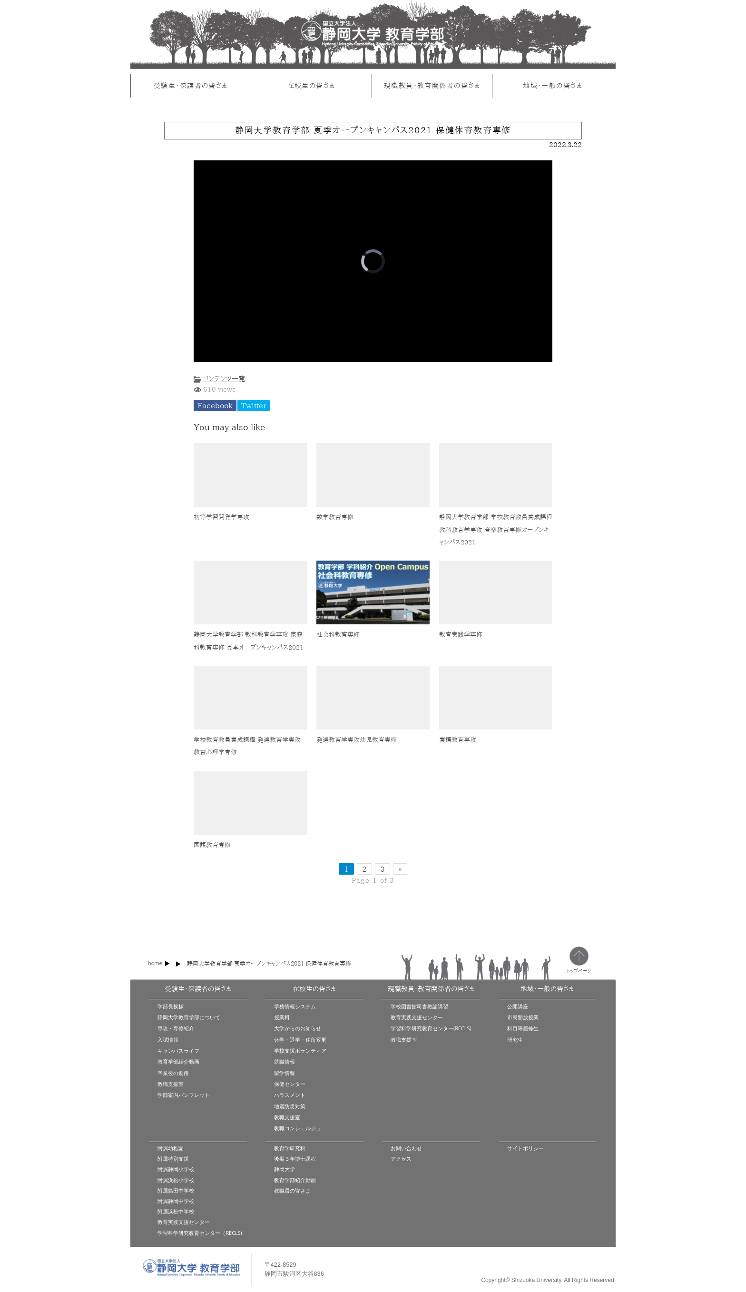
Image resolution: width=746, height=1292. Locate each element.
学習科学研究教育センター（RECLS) (199, 1232)
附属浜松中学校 (175, 1211)
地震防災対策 (289, 1106)
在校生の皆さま (311, 85)
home (155, 963)
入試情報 (167, 1039)
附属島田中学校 (175, 1190)
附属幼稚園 (170, 1148)
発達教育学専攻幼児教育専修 (356, 740)
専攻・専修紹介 (175, 1028)
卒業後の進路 (173, 1072)
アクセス (401, 1158)
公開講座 (517, 1006)
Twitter (253, 405)
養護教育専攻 (457, 740)
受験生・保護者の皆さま (191, 85)
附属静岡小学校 (175, 1169)
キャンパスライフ (178, 1050)
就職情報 (284, 1061)
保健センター (289, 1083)
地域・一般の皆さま (552, 85)
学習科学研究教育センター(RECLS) (431, 1028)
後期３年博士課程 (295, 1158)
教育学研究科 (289, 1148)
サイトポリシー (525, 1148)
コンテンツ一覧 (224, 378)
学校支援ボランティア (300, 1050)
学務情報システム (295, 1006)
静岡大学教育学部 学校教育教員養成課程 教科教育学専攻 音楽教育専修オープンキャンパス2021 (495, 529)
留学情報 (284, 1072)
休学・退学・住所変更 (300, 1039)
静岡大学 (284, 1169)
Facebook (215, 405)
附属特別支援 (173, 1158)
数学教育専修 (334, 517)
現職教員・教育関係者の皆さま (432, 85)
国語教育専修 (212, 845)
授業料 (282, 1017)
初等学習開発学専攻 (221, 517)
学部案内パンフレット (183, 1094)
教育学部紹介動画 (178, 1061)
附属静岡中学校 (175, 1200)
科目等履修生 (523, 1028)
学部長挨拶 (170, 1006)
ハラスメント (289, 1094)
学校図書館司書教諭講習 (419, 1006)
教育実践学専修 (460, 634)
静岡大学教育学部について (188, 1017)
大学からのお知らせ (297, 1028)
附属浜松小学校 (175, 1180)
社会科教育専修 (338, 634)
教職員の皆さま (292, 1190)
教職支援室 (170, 1083)
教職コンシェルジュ (297, 1128)
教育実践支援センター (417, 1017)
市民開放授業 (523, 1017)
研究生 (515, 1039)
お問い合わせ (406, 1148)
